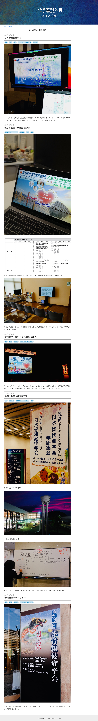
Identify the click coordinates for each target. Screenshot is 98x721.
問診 (91, 140)
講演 (6, 42)
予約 (92, 134)
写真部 (79, 138)
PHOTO (79, 117)
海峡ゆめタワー (86, 150)
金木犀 (88, 158)
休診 (77, 136)
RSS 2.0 (78, 186)
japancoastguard (80, 113)
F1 (88, 111)
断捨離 (88, 144)
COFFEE (78, 111)
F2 (90, 111)
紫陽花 (90, 154)
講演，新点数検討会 (81, 158)
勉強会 (83, 138)
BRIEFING (91, 108)
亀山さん (87, 134)
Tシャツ (83, 119)
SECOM (85, 117)
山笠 (85, 142)
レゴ (85, 132)
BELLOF (78, 108)
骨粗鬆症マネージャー (15, 598)
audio (87, 106)
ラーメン (80, 132)
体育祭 (80, 136)
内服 (90, 136)
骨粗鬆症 (42, 30)
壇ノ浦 (78, 142)
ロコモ (88, 132)
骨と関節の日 (81, 162)
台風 (80, 140)
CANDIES (83, 109)
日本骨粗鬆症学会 (12, 38)
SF (88, 117)
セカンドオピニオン (83, 127)
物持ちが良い (85, 152)
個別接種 (85, 136)
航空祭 (81, 156)
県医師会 (81, 154)
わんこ (80, 123)
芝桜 (84, 156)
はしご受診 (86, 121)
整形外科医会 (83, 144)
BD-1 (90, 106)
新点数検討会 (80, 146)
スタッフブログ (49, 15)
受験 (77, 140)
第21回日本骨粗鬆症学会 (16, 396)
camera (78, 109)
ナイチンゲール (82, 128)
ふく (90, 121)
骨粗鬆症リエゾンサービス (24, 42)
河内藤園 (89, 148)
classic (88, 109)
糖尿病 (86, 154)
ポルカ (88, 130)
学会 (36, 30)
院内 (85, 160)
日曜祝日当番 (88, 146)
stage (78, 119)
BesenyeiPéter (84, 108)
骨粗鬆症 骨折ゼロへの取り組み (20, 337)
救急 (91, 142)
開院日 (81, 160)
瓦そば (91, 152)
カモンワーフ (88, 123)
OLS (31, 30)
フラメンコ (90, 128)
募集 (87, 138)
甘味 (77, 154)
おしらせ (80, 121)
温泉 (80, 152)
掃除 (88, 142)
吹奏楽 (87, 140)
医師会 (91, 138)
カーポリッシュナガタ (81, 125)
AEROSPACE (80, 106)
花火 (88, 156)
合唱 (83, 140)
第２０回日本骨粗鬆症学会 (17, 128)
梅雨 (85, 148)
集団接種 (90, 160)
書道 (79, 148)
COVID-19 (84, 111)
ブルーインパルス (81, 130)
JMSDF (87, 113)
